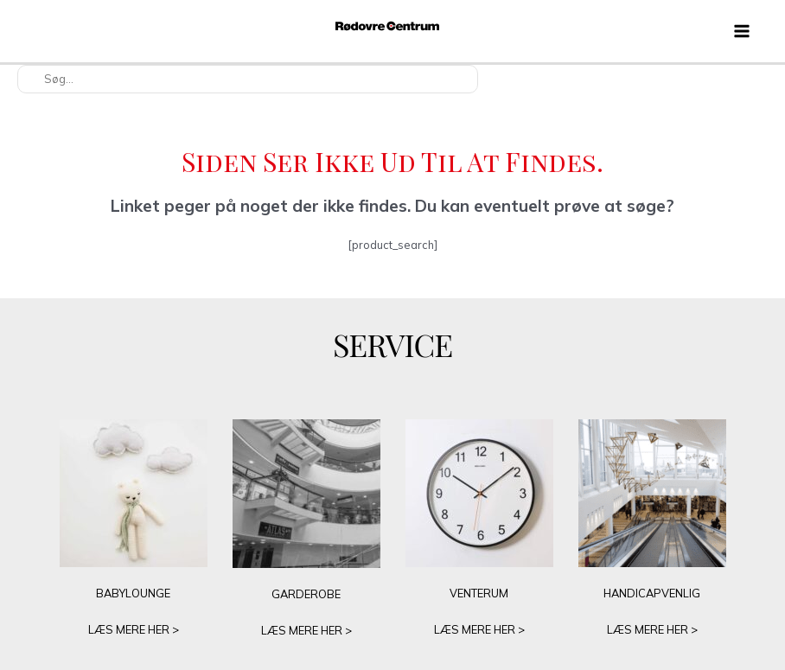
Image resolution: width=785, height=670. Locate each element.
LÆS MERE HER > (133, 629)
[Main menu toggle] (742, 31)
